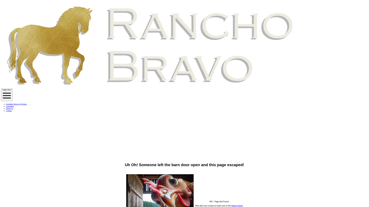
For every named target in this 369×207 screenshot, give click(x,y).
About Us (9, 109)
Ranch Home (237, 206)
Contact (9, 111)
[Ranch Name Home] (185, 87)
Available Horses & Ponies (16, 104)
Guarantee (10, 106)
